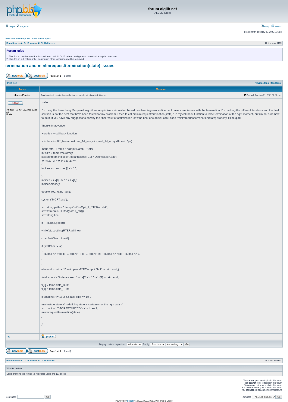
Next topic (276, 83)
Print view (12, 83)
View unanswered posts (17, 38)
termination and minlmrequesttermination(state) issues (59, 65)
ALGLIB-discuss (46, 43)
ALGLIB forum (28, 43)
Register (23, 26)
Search (277, 26)
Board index (12, 43)
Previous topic (262, 83)
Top (8, 337)
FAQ (265, 26)
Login (10, 26)
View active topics (41, 38)
